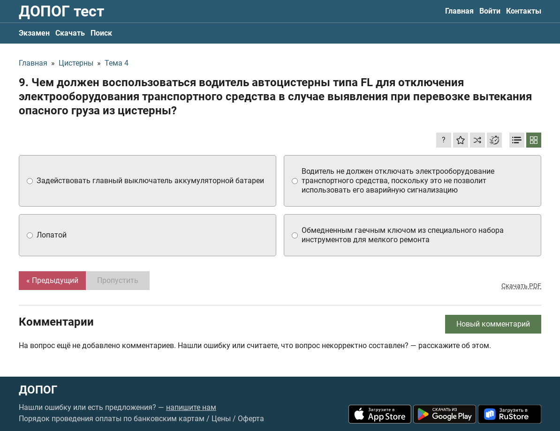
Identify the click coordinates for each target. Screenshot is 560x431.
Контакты (523, 11)
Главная (459, 11)
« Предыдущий (52, 280)
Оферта (251, 418)
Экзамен (34, 33)
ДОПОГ (38, 389)
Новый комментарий (493, 324)
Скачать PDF (521, 286)
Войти (489, 11)
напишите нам (191, 407)
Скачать (70, 33)
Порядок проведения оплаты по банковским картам (111, 418)
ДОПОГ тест (61, 11)
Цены (221, 418)
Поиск (101, 33)
